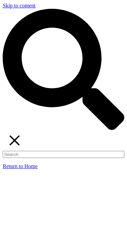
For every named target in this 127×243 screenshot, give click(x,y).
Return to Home (20, 166)
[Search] (63, 154)
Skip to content (19, 5)
